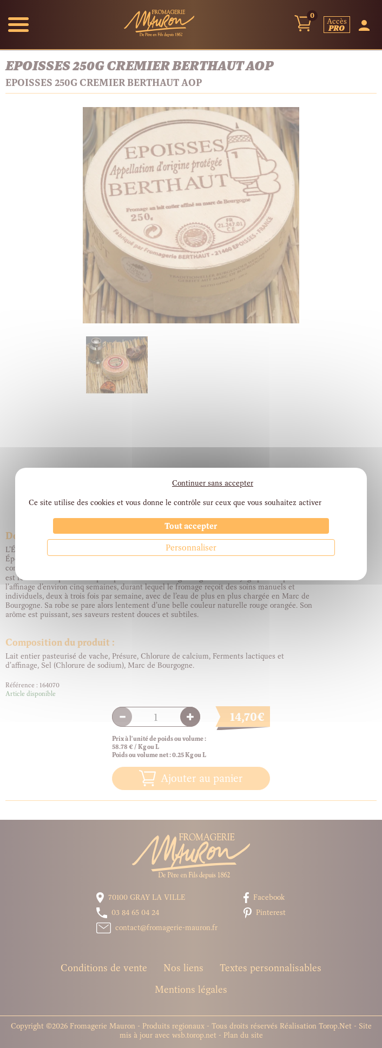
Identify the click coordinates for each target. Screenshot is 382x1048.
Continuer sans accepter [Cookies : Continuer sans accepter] (212, 483)
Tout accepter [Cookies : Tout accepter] (191, 526)
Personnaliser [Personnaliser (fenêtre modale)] (191, 547)
